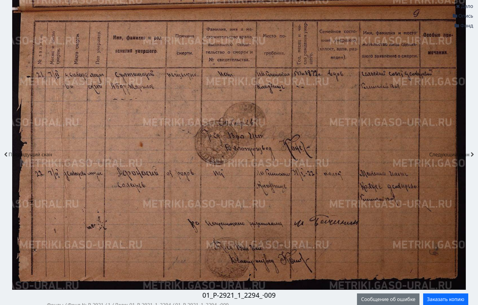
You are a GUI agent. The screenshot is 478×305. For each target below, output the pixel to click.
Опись (463, 15)
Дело (464, 6)
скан (28, 154)
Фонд (464, 25)
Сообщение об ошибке (388, 299)
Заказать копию (445, 299)
